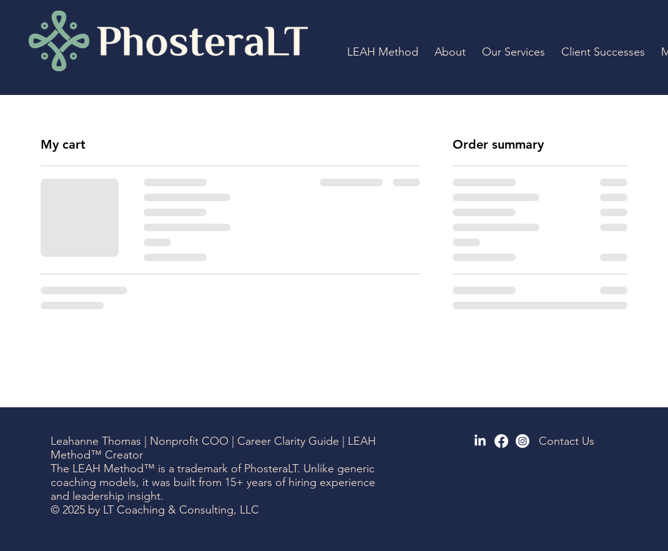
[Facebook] (501, 441)
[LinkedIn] (480, 441)
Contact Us (566, 441)
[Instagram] (522, 441)
